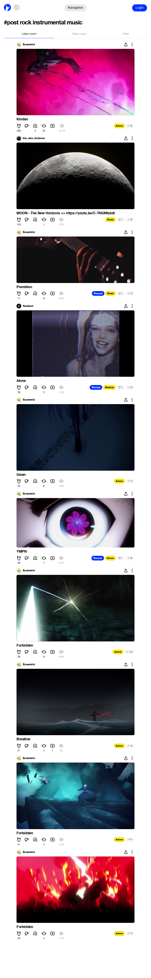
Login (140, 8)
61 (130, 839)
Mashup (109, 387)
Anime (119, 125)
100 (129, 652)
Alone (21, 380)
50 (130, 558)
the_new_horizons (34, 138)
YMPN (22, 551)
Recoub (98, 293)
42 (130, 293)
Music (110, 219)
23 (130, 387)
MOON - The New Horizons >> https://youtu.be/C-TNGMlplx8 (66, 213)
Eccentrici (29, 44)
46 (130, 746)
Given (21, 474)
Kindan (22, 119)
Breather (23, 739)
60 (130, 126)
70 (130, 481)
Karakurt (28, 306)
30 (130, 219)
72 (130, 933)
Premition (24, 287)
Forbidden (25, 645)
